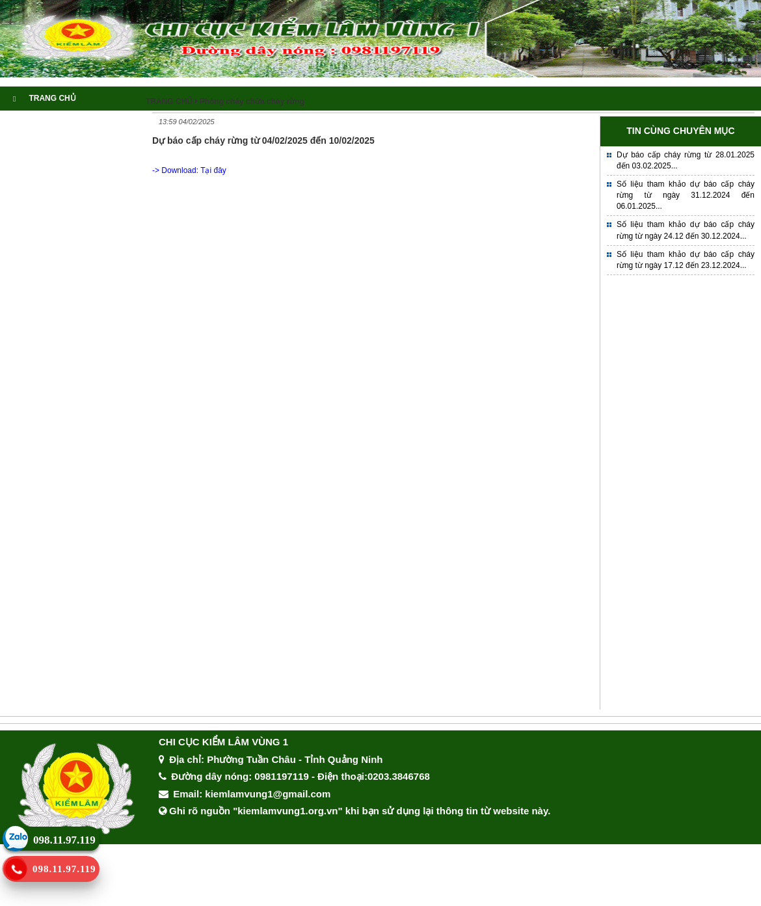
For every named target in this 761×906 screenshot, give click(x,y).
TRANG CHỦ (44, 98)
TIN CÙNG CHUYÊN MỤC (680, 131)
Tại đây (213, 170)
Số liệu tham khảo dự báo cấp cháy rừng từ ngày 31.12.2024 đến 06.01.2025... (685, 195)
